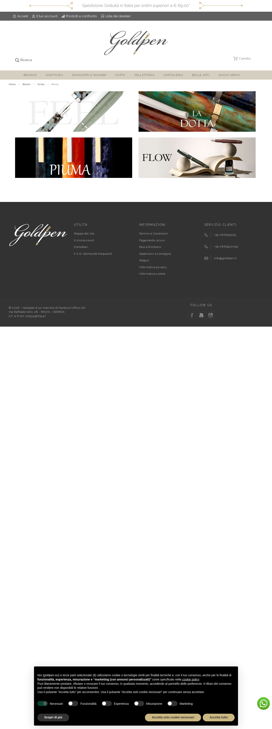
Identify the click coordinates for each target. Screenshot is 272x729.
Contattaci (81, 247)
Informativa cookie (152, 273)
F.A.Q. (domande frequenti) (93, 253)
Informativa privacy (153, 267)
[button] (263, 703)
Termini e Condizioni (153, 233)
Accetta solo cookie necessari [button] (173, 717)
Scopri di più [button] (53, 717)
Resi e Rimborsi (150, 247)
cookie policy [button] (190, 679)
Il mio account (84, 240)
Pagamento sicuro (152, 240)
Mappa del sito (84, 233)
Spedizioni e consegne (155, 253)
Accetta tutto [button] (219, 717)
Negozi (144, 260)
